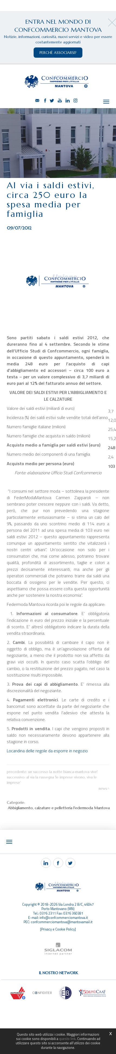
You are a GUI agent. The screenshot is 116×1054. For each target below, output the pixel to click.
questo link (67, 1038)
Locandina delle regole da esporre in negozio (47, 750)
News (103, 788)
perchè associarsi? (58, 52)
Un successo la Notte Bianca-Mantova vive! (63, 772)
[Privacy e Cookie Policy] (58, 929)
